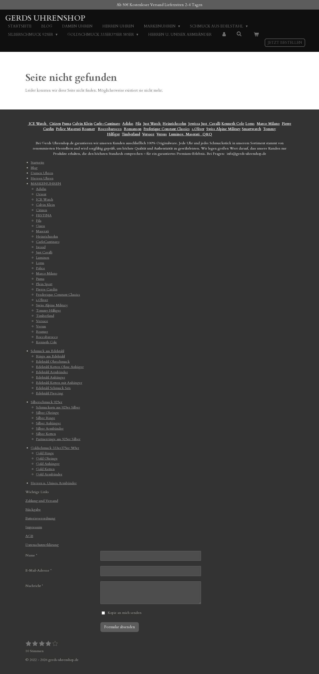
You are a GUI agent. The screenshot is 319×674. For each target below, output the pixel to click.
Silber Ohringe (47, 412)
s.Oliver (198, 129)
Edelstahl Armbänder (52, 372)
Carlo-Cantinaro (107, 123)
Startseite (37, 162)
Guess (40, 225)
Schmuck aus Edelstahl (47, 351)
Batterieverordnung (40, 518)
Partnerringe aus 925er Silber (58, 439)
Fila (138, 123)
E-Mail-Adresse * (38, 570)
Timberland (131, 134)
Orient (41, 194)
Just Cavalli (210, 123)
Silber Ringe (45, 418)
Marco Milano (268, 123)
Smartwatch (251, 129)
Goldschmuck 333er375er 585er (55, 447)
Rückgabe (33, 509)
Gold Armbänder (49, 474)
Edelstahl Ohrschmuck (53, 361)
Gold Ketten (45, 469)
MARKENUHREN (46, 183)
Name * (31, 555)
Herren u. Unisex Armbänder (54, 483)
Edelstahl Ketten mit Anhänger (59, 382)
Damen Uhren (42, 173)
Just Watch (152, 123)
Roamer (88, 129)
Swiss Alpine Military (223, 129)
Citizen (55, 123)
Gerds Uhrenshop (45, 18)
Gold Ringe (45, 453)
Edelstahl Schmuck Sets (53, 388)
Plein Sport (44, 284)
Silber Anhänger (48, 423)
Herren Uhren (42, 178)
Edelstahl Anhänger (50, 377)
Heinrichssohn (174, 123)
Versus (161, 134)
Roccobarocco (110, 129)
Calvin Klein (82, 123)
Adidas (127, 123)
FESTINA (44, 215)
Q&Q (206, 134)
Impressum (33, 527)
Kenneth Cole (232, 123)
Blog (34, 167)
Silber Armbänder (50, 428)
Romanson (132, 129)
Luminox (177, 134)
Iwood (41, 247)
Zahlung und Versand (41, 500)
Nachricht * (34, 585)
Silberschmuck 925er (46, 402)
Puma (66, 123)
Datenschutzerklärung (42, 544)
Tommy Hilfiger (48, 310)
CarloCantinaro (47, 241)
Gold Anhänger (48, 463)
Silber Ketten (46, 433)
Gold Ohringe (47, 458)
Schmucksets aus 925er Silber (58, 407)
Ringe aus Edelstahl (50, 356)
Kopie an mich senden (124, 612)
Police (61, 129)
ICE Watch (44, 199)
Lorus (250, 123)
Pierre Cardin (46, 289)
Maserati (74, 129)
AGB (29, 536)
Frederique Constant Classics (166, 129)
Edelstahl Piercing (49, 393)
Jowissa (194, 123)
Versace (148, 134)
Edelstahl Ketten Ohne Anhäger (60, 366)
